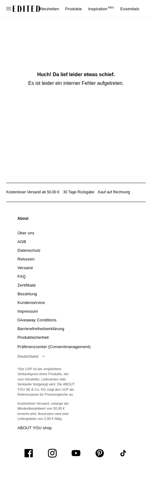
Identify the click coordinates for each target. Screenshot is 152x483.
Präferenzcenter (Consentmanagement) (54, 347)
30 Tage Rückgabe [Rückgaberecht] (78, 192)
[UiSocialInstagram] (52, 453)
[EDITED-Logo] (26, 9)
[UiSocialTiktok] (123, 453)
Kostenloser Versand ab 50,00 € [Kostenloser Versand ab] (32, 192)
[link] (23, 220)
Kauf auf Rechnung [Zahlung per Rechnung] (114, 192)
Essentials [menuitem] (129, 9)
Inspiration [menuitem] (101, 9)
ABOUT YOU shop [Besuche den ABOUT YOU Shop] (34, 428)
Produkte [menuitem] (73, 9)
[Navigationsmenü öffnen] (9, 8)
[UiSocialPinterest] (100, 453)
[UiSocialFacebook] (29, 453)
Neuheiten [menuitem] (49, 9)
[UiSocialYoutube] (76, 453)
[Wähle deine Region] (32, 356)
